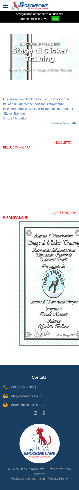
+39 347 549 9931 (23, 387)
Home (12, 70)
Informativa (39, 18)
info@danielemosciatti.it (27, 404)
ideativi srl (38, 478)
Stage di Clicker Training (54, 70)
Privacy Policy (58, 478)
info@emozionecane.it (26, 396)
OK (55, 18)
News (27, 70)
